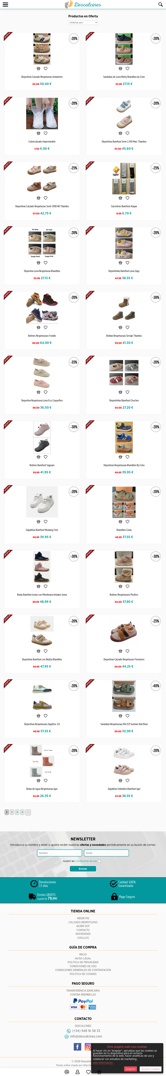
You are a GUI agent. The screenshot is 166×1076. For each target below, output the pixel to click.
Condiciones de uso (86, 861)
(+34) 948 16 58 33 (86, 1031)
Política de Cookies (83, 974)
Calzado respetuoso (83, 922)
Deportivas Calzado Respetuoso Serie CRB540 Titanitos (42, 206)
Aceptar (130, 1069)
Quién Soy (83, 926)
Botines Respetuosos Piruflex (124, 594)
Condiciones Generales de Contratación (83, 970)
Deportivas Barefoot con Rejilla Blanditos (42, 659)
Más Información (103, 1062)
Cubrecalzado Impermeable (42, 141)
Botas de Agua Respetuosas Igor (42, 789)
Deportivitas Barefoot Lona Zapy (123, 271)
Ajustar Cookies (150, 1069)
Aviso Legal (83, 958)
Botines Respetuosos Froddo (42, 335)
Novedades (83, 934)
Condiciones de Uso (83, 966)
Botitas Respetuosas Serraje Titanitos (124, 335)
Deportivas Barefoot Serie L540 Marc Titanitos (124, 141)
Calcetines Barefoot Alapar (124, 206)
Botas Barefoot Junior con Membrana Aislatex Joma (42, 594)
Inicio (83, 954)
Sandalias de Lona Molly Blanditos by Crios (124, 76)
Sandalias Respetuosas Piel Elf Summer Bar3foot (124, 724)
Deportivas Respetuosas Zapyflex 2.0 (42, 724)
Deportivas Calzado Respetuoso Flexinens (124, 659)
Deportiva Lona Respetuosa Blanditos (42, 271)
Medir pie (83, 918)
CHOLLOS (83, 938)
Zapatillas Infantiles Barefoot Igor (124, 789)
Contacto (83, 930)
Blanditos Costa (124, 530)
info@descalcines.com (86, 1036)
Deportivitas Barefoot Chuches (124, 400)
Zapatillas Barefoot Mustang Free (42, 530)
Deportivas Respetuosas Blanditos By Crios (124, 465)
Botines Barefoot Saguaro (42, 465)
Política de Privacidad (83, 962)
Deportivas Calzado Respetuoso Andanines (42, 76)
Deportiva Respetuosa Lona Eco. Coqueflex (42, 400)
